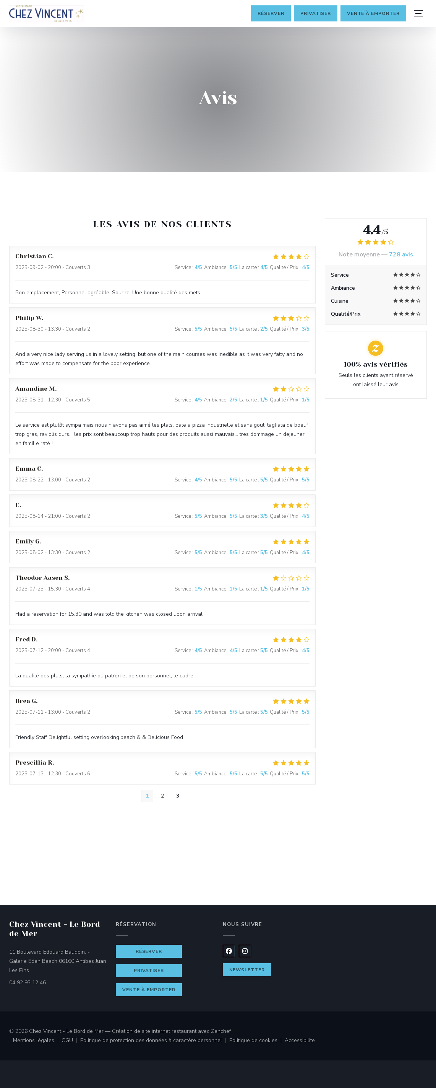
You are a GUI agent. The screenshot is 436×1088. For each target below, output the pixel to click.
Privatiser (315, 13)
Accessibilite (300, 1041)
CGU (71, 1041)
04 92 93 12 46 (27, 982)
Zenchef (221, 1031)
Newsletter (247, 970)
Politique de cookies (257, 1041)
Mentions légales (37, 1041)
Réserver (271, 13)
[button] (418, 13)
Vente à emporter (373, 13)
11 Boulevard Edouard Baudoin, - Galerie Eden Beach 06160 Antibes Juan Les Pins (57, 961)
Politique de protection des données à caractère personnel (153, 1041)
